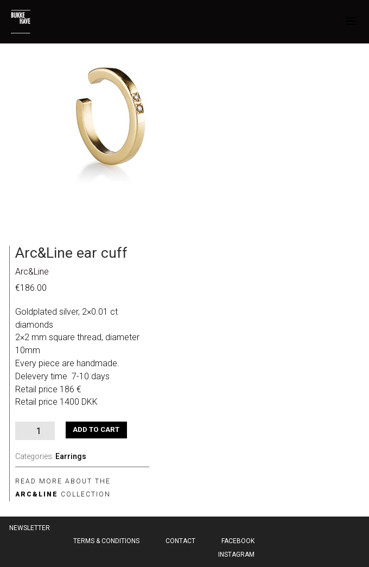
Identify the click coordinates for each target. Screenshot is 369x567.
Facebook (238, 541)
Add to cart (96, 429)
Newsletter (29, 528)
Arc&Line (32, 271)
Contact (180, 541)
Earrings (70, 456)
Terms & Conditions (106, 541)
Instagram (236, 554)
